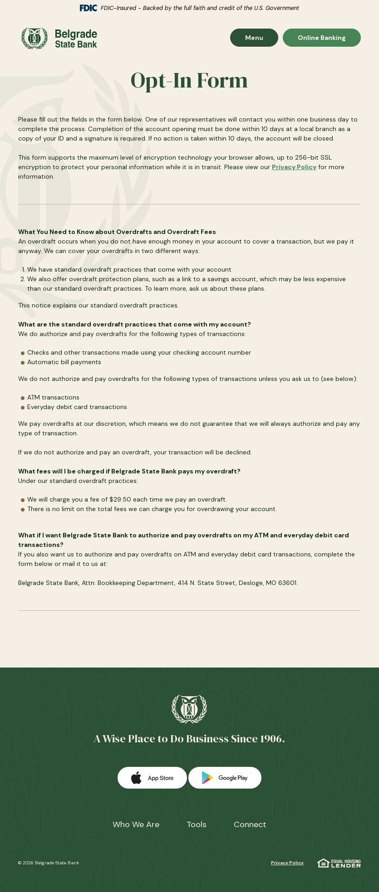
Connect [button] (250, 821)
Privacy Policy (294, 167)
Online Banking (321, 38)
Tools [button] (197, 821)
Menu (261, 38)
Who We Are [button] (136, 821)
